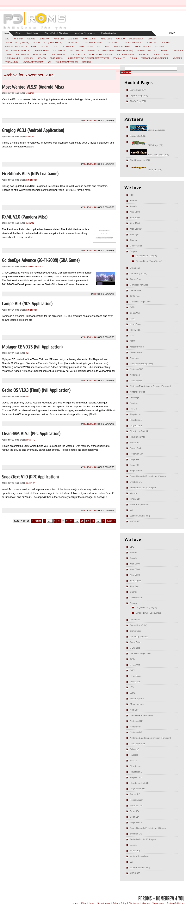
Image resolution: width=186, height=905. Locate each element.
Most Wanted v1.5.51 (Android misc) (33, 87)
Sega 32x (28, 58)
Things (133, 58)
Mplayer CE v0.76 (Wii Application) (32, 347)
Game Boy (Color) (92, 43)
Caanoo (120, 39)
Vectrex (177, 58)
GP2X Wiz (45, 46)
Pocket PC (144, 54)
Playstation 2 (40, 54)
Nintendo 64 (59, 50)
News (6, 33)
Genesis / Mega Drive (16, 46)
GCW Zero (166, 43)
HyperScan (68, 46)
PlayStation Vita (125, 54)
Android (18, 39)
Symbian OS (119, 58)
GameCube (151, 43)
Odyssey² (164, 50)
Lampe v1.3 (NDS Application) (27, 303)
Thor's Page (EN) (138, 101)
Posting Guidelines (109, 33)
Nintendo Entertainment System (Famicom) (110, 50)
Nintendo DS (76, 50)
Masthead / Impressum (85, 33)
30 (87, 521)
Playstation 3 (59, 54)
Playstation (22, 54)
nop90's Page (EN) (139, 95)
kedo (95, 294)
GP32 (56, 46)
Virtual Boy (11, 62)
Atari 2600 (44, 39)
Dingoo (151, 39)
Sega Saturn (56, 58)
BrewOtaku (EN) (138, 136)
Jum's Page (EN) (138, 90)
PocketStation (161, 54)
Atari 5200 (59, 39)
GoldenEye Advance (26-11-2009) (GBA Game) (41, 260)
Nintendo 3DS (42, 50)
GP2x (33, 46)
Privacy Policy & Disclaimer (56, 33)
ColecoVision (136, 39)
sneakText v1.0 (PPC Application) (30, 477)
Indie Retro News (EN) (149, 154)
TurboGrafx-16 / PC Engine (155, 58)
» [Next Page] (104, 521)
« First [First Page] (36, 521)
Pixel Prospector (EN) (140, 160)
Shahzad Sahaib (90, 120)
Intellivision (86, 46)
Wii (49, 62)
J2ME (107, 46)
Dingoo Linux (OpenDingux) (48, 43)
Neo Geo (159, 46)
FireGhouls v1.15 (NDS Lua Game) (30, 173)
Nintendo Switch (146, 50)
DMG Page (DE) (146, 145)
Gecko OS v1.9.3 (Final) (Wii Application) (36, 390)
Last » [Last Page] (111, 521)
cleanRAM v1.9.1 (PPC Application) (31, 433)
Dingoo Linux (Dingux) (17, 43)
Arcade (31, 39)
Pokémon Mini (12, 58)
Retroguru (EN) (146, 169)
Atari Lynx (106, 39)
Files (18, 33)
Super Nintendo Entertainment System (88, 58)
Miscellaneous (142, 46)
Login (172, 33)
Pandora (178, 50)
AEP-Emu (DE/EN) (147, 130)
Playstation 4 (78, 54)
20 (82, 521)
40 (92, 521)
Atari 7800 (73, 39)
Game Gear (111, 43)
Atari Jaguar (89, 39)
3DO (7, 39)
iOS (99, 46)
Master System (122, 46)
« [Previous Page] (44, 521)
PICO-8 (8, 54)
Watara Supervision (33, 62)
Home (75, 903)
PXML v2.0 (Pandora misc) (24, 217)
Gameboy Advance (131, 43)
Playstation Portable (100, 54)
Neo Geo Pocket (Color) (17, 50)
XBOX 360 (86, 62)
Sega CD (42, 58)
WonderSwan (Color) (67, 62)
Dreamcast (72, 43)
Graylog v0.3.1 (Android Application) (33, 130)
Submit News (32, 33)
